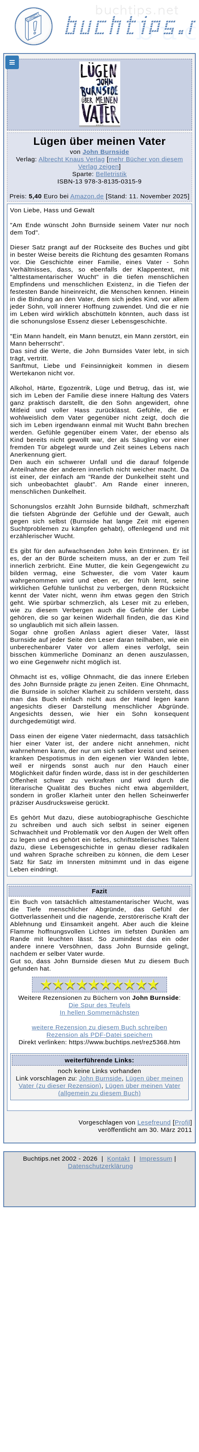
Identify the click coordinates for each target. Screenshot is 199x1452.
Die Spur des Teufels (99, 1004)
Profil (182, 1122)
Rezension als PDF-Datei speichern (99, 1034)
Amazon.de (87, 196)
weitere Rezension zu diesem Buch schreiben (99, 1027)
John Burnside (105, 151)
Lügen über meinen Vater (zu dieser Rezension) (101, 1082)
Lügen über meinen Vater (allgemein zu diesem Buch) (119, 1089)
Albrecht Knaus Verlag (72, 159)
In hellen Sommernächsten (100, 1012)
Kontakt (118, 1158)
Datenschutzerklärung (100, 1165)
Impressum (156, 1158)
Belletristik (111, 173)
